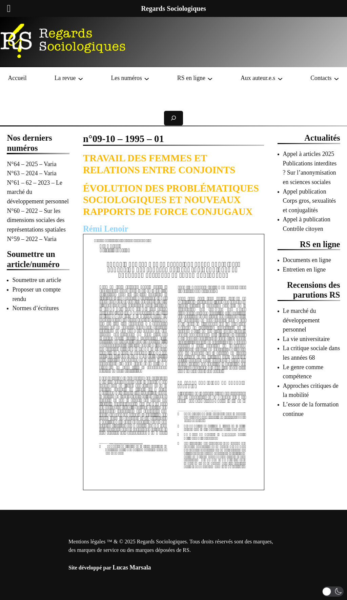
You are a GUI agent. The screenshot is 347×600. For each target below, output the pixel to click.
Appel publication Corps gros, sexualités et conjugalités (309, 201)
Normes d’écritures (35, 308)
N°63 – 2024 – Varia (31, 173)
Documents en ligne (307, 260)
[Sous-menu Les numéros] (146, 78)
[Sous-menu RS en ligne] (210, 78)
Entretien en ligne (304, 269)
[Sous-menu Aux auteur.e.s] (280, 78)
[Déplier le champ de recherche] (173, 118)
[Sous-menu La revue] (80, 78)
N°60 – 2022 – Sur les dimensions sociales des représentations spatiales (36, 220)
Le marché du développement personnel (301, 320)
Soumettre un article (36, 280)
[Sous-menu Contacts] (336, 78)
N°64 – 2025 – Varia (31, 164)
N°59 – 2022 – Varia (31, 239)
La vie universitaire (306, 339)
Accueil (17, 78)
